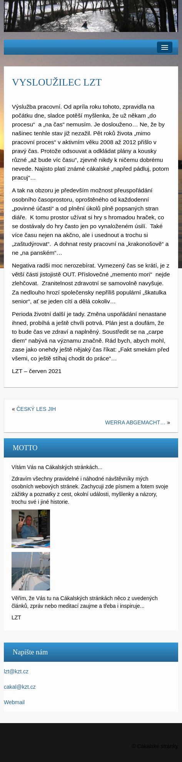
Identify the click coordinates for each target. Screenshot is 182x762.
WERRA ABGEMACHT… (135, 422)
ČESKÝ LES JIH (36, 409)
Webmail (14, 702)
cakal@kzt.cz (20, 687)
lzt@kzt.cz (16, 671)
